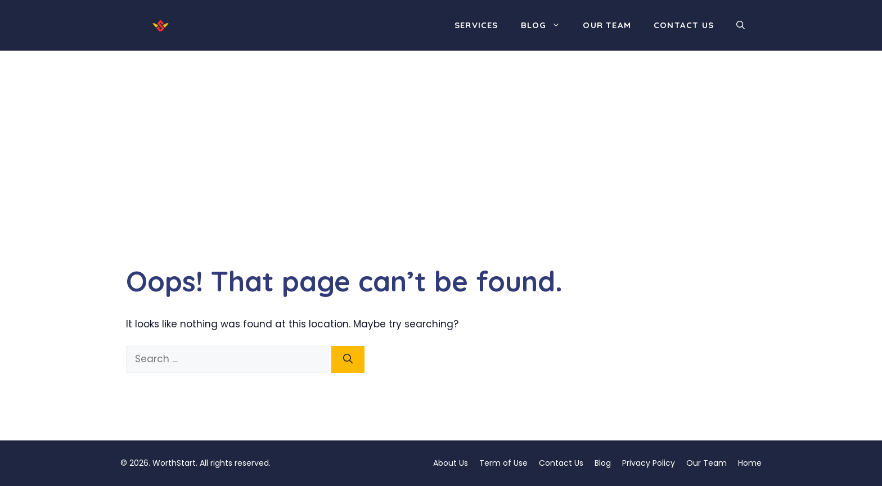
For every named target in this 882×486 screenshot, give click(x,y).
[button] (740, 25)
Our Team (607, 25)
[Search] (347, 359)
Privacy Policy (648, 463)
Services (476, 25)
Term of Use (503, 463)
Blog (546, 25)
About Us (450, 463)
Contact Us (684, 25)
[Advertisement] (441, 135)
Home (750, 463)
